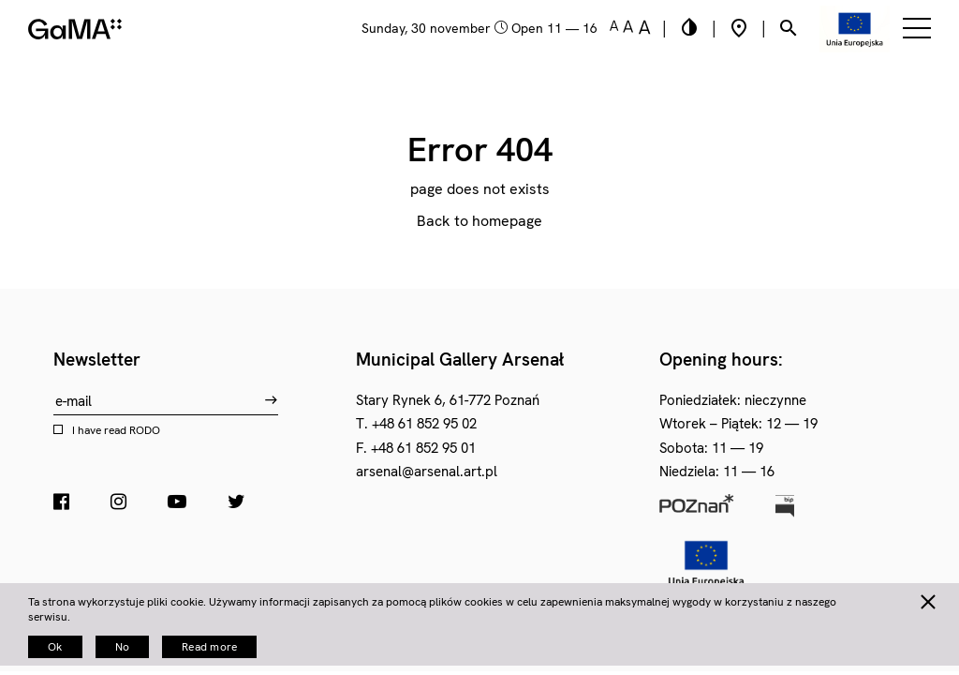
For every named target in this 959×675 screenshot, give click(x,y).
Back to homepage (479, 221)
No (122, 646)
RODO (144, 430)
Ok (55, 646)
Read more (209, 646)
